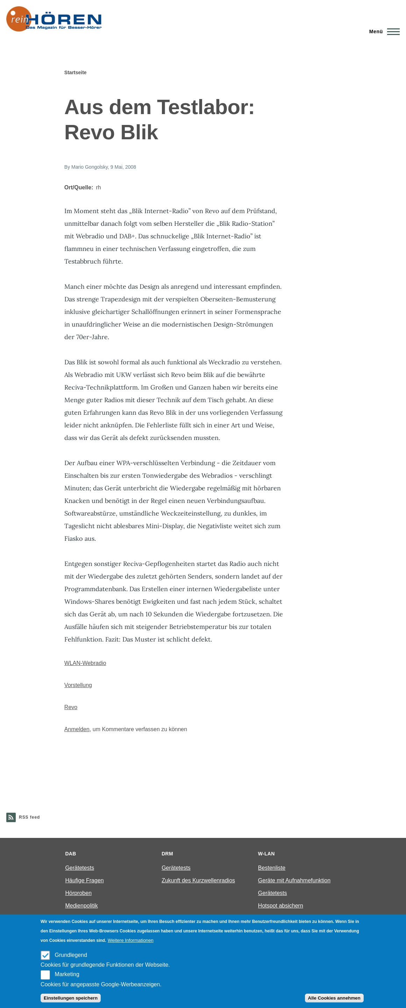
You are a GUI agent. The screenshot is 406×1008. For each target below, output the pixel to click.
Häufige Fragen (84, 880)
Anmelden (77, 729)
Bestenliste (271, 868)
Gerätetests (79, 868)
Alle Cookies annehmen (334, 998)
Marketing (67, 974)
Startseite (75, 72)
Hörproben (78, 893)
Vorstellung (78, 685)
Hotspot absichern (280, 906)
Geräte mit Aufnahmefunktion (294, 880)
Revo (70, 707)
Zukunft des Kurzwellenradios (198, 880)
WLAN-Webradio (85, 663)
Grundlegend (71, 955)
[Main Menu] (382, 31)
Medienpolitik (81, 906)
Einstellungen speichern (71, 998)
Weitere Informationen (131, 940)
